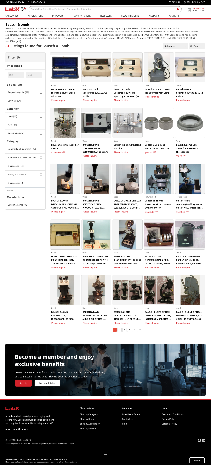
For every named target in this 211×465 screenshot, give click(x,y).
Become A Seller (47, 383)
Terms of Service (63, 443)
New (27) (25, 125)
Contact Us (127, 419)
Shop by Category (89, 414)
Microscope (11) (25, 166)
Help (124, 423)
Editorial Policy (169, 423)
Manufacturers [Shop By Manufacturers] (82, 15)
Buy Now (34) (25, 101)
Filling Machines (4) (25, 174)
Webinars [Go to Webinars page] (153, 15)
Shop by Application (90, 423)
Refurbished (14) (25, 133)
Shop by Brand (87, 419)
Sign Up (23, 383)
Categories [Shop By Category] (11, 15)
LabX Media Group (131, 414)
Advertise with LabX (17, 429)
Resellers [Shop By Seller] (106, 15)
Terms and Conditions (173, 414)
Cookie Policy (22, 462)
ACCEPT (197, 460)
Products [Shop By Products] (57, 15)
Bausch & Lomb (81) (25, 204)
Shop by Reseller (88, 428)
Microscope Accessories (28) (25, 157)
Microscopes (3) (25, 183)
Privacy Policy (168, 419)
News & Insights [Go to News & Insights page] (130, 15)
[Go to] (105, 454)
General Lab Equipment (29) (25, 149)
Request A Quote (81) (25, 92)
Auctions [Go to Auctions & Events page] (174, 15)
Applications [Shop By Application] (35, 15)
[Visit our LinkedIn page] (204, 440)
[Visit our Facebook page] (199, 440)
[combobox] (25, 191)
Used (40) (25, 116)
